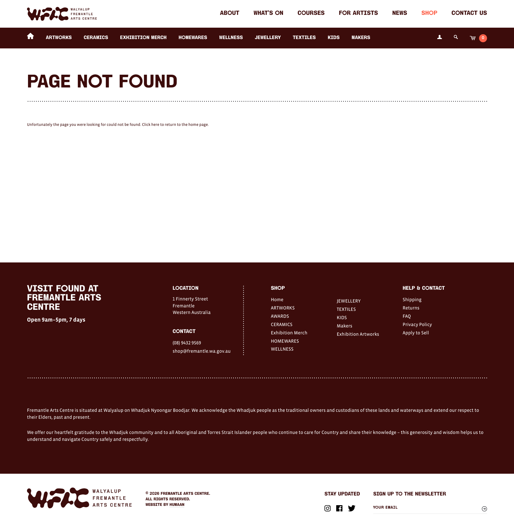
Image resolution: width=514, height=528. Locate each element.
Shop (429, 14)
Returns (411, 308)
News (399, 14)
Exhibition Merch (143, 37)
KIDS (334, 37)
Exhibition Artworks (358, 334)
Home (277, 299)
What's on (268, 14)
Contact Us (469, 14)
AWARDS (280, 316)
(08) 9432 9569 (187, 342)
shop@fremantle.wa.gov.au (202, 351)
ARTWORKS (59, 37)
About (229, 14)
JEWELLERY (268, 37)
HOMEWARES (192, 37)
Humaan (176, 505)
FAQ (407, 316)
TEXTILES (304, 37)
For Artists (358, 14)
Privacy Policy (417, 324)
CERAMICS (96, 37)
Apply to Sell (416, 332)
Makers (361, 37)
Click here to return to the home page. (175, 125)
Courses (310, 14)
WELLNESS (231, 37)
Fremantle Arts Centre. (185, 494)
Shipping (412, 299)
